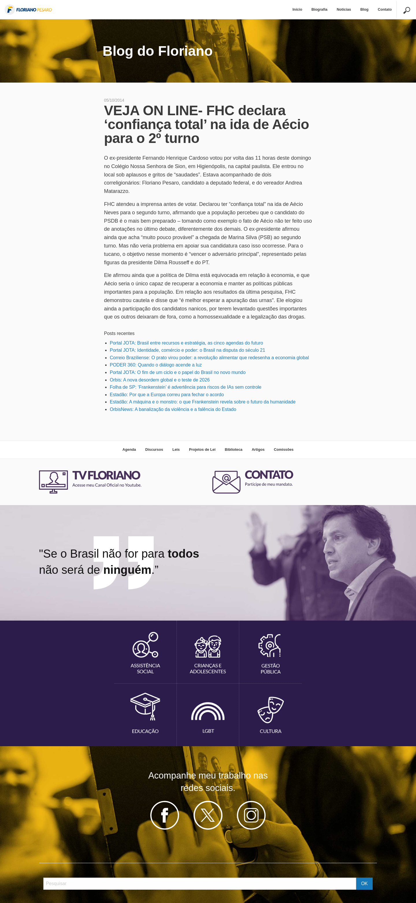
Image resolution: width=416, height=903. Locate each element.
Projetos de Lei (202, 449)
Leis (176, 449)
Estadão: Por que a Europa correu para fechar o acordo (167, 394)
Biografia (319, 9)
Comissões (284, 449)
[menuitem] (297, 9)
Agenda (129, 449)
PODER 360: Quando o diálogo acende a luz (156, 364)
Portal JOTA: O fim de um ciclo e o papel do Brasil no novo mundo (178, 372)
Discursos (154, 449)
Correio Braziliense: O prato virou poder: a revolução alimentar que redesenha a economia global (209, 357)
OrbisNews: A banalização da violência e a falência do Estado (173, 409)
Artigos (258, 449)
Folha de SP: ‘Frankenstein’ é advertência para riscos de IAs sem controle (185, 387)
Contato (385, 9)
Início (297, 9)
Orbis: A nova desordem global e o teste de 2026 (160, 379)
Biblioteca (233, 449)
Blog (364, 9)
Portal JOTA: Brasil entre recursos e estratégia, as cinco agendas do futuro (186, 342)
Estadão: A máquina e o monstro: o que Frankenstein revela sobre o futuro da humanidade (203, 401)
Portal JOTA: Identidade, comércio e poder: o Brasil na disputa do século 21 (187, 350)
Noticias (344, 9)
